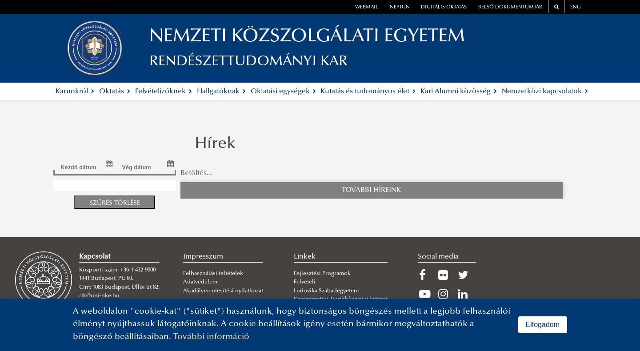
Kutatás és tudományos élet (368, 91)
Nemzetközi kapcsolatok (545, 91)
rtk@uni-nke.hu (99, 296)
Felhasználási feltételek (213, 273)
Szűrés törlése (114, 203)
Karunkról (75, 91)
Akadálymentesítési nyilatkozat (223, 291)
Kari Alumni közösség (458, 91)
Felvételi (305, 282)
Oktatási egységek (283, 91)
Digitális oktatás (444, 7)
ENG (575, 7)
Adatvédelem (200, 282)
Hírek (215, 144)
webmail (366, 7)
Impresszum (203, 256)
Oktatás (114, 91)
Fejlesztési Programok (322, 273)
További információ (211, 337)
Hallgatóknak (221, 91)
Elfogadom (543, 324)
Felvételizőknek (163, 91)
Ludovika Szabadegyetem (326, 291)
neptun (400, 7)
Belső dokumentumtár (510, 7)
